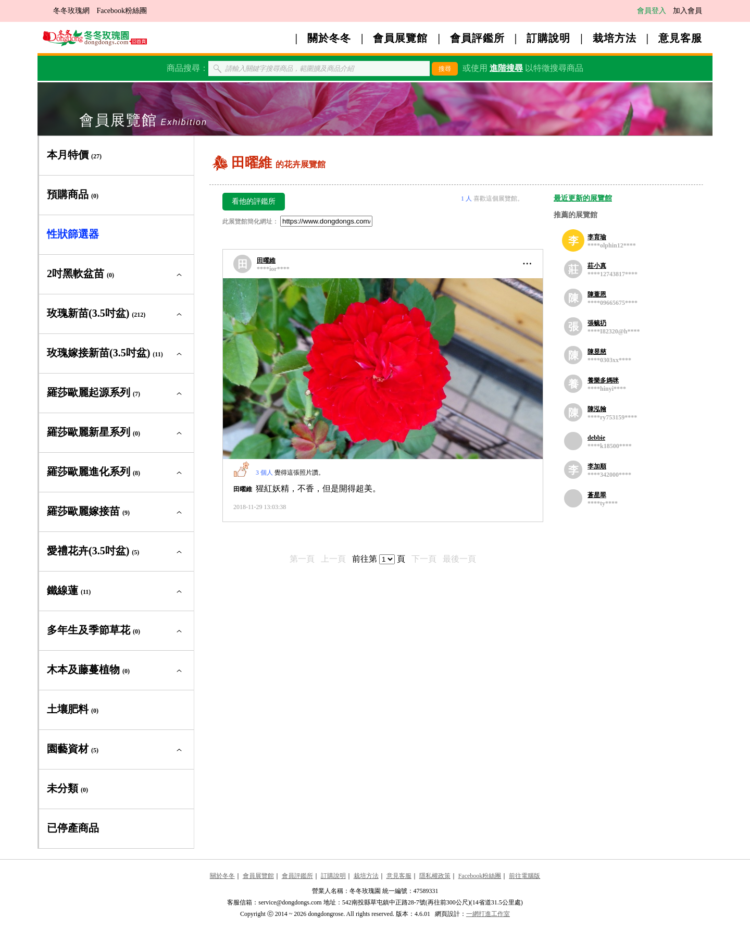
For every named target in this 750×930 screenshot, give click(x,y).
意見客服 (680, 38)
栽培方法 (614, 38)
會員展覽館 (400, 38)
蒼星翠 (597, 495)
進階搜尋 (506, 68)
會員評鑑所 (477, 38)
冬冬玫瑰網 (71, 11)
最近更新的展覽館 (583, 198)
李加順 (597, 466)
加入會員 (687, 11)
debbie (596, 437)
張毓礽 (597, 323)
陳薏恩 (597, 294)
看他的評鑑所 (254, 201)
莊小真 (597, 265)
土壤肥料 (72, 709)
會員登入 (651, 11)
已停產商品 (73, 828)
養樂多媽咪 (603, 380)
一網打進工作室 (488, 913)
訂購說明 (548, 38)
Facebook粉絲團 (122, 11)
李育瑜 (597, 237)
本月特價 (74, 154)
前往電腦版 (524, 875)
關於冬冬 (329, 38)
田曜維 (266, 260)
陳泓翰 (597, 409)
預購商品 (72, 194)
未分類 (67, 788)
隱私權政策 (435, 875)
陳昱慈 (597, 351)
